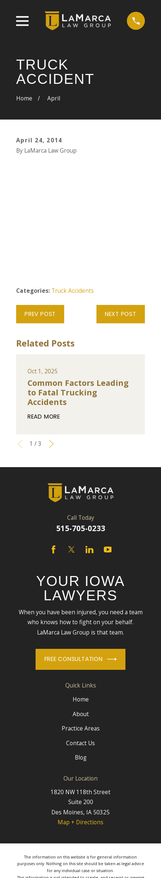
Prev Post (40, 314)
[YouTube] (108, 549)
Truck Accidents (72, 291)
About (81, 714)
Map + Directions (80, 822)
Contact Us (80, 743)
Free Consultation (80, 659)
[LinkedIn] (89, 549)
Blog (81, 757)
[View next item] (51, 444)
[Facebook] (54, 549)
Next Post (120, 314)
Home (81, 699)
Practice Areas (81, 728)
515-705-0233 (80, 528)
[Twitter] (71, 549)
